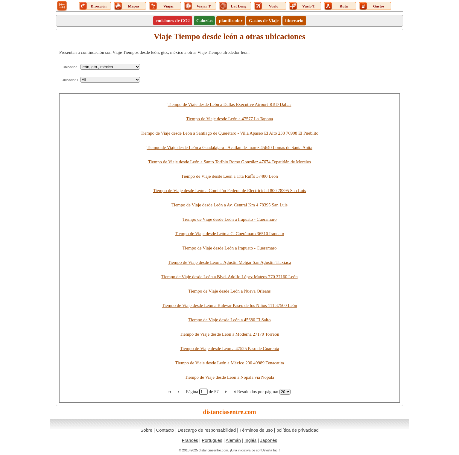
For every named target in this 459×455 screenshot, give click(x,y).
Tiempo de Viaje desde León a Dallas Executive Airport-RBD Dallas (229, 104)
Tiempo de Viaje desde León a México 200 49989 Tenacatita (229, 362)
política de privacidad (297, 430)
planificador (230, 20)
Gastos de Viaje (264, 20)
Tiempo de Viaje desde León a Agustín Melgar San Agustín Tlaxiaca (229, 262)
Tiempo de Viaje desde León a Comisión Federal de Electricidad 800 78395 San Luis (229, 190)
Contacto (165, 430)
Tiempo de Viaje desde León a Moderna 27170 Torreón (229, 334)
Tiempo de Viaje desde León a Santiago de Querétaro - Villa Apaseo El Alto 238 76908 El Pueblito (229, 133)
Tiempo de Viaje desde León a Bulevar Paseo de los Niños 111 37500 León (229, 305)
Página (192, 391)
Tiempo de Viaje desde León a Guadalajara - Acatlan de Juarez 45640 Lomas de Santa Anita (229, 147)
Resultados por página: (257, 391)
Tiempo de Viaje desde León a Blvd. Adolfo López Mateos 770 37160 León (229, 276)
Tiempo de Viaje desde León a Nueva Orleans (229, 291)
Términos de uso (256, 430)
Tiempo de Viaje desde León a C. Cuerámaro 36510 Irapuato (229, 233)
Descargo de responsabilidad (207, 430)
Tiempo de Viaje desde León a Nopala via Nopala (229, 377)
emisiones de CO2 (173, 20)
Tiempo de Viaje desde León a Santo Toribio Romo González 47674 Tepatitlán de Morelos (229, 161)
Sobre (146, 430)
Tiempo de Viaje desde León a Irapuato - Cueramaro (230, 219)
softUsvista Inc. (267, 450)
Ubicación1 (70, 80)
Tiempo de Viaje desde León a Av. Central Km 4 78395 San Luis (229, 205)
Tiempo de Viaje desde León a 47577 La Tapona (229, 118)
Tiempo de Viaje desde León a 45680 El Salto (230, 319)
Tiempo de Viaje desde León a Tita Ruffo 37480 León (229, 176)
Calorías (204, 20)
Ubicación (70, 67)
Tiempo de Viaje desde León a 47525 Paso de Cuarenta (229, 348)
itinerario (294, 20)
